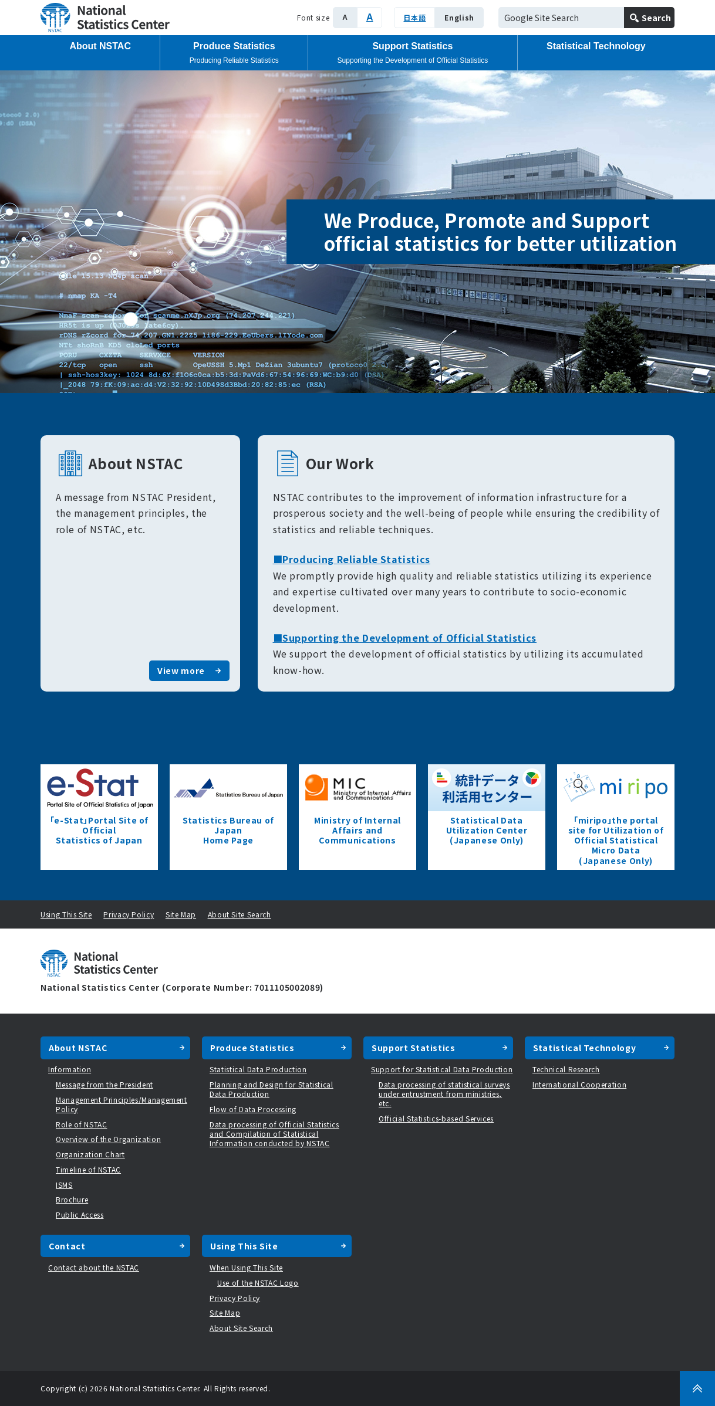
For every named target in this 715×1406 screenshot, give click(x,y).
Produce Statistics (234, 53)
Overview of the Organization (108, 1139)
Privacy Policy (128, 914)
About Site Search (239, 914)
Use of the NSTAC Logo (258, 1283)
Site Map (181, 914)
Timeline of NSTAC (88, 1169)
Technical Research (566, 1069)
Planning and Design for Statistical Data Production (271, 1089)
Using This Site (66, 914)
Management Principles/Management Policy (121, 1104)
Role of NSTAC (81, 1124)
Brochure (72, 1199)
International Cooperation (579, 1084)
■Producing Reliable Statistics (352, 559)
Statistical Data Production (258, 1069)
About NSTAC (100, 46)
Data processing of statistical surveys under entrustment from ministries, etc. (444, 1093)
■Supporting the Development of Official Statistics (405, 638)
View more (181, 670)
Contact (67, 1246)
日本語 (414, 17)
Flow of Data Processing (253, 1109)
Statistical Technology (596, 46)
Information (69, 1069)
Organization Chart (90, 1154)
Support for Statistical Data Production (441, 1069)
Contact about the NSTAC (93, 1267)
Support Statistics (413, 53)
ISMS (64, 1185)
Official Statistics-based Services (436, 1118)
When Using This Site (246, 1267)
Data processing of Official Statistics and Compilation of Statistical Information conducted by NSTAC (274, 1133)
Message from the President (104, 1084)
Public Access (79, 1214)
